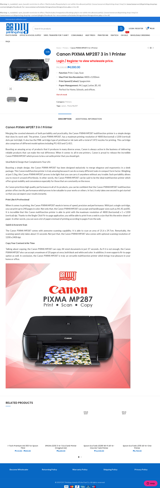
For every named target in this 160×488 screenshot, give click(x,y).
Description (64, 118)
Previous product (148, 48)
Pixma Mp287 (72, 106)
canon (63, 106)
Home (58, 48)
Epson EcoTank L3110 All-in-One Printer (137, 447)
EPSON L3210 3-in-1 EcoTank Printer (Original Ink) (61, 447)
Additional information (89, 118)
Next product (153, 48)
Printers (66, 48)
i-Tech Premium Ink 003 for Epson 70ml (23, 447)
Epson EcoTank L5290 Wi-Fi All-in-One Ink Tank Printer (99, 447)
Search (121, 28)
